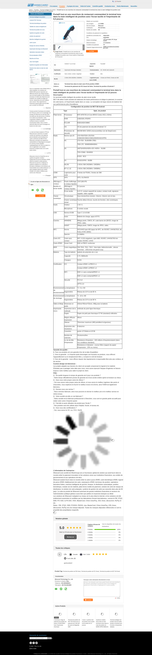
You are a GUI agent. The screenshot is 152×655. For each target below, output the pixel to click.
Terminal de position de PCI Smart (90, 571)
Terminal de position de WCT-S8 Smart (110, 571)
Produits (62, 6)
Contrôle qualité (97, 6)
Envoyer (50, 638)
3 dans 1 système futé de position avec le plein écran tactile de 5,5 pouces (88, 622)
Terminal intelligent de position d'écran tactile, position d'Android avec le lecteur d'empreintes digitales (116, 623)
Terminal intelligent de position (48, 10)
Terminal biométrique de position (38, 23)
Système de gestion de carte (37, 33)
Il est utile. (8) (71, 558)
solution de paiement (35, 36)
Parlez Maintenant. (123, 6)
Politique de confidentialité (40, 653)
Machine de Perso (34, 58)
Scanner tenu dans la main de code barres (39, 68)
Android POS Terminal (35, 20)
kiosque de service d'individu (37, 45)
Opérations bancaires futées (37, 52)
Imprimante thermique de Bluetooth (39, 49)
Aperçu (31, 10)
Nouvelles (134, 6)
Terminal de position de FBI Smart (72, 571)
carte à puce (33, 42)
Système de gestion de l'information (39, 65)
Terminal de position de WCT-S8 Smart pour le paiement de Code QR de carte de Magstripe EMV (74, 623)
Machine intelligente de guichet (38, 39)
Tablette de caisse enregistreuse (38, 26)
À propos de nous (72, 6)
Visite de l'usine (85, 6)
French (119, 1)
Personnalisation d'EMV (36, 55)
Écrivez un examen (70, 537)
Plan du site (37, 646)
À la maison (53, 6)
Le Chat (93, 51)
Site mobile (32, 648)
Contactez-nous (110, 6)
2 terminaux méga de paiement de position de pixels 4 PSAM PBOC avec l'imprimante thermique (60, 623)
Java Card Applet (34, 61)
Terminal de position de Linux (37, 29)
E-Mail (31, 646)
